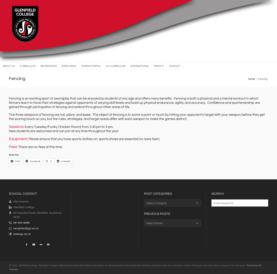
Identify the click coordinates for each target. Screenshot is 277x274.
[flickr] (41, 244)
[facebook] (26, 244)
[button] (263, 203)
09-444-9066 (21, 222)
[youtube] (34, 244)
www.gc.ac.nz (22, 234)
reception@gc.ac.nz (26, 228)
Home (251, 79)
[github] (48, 244)
